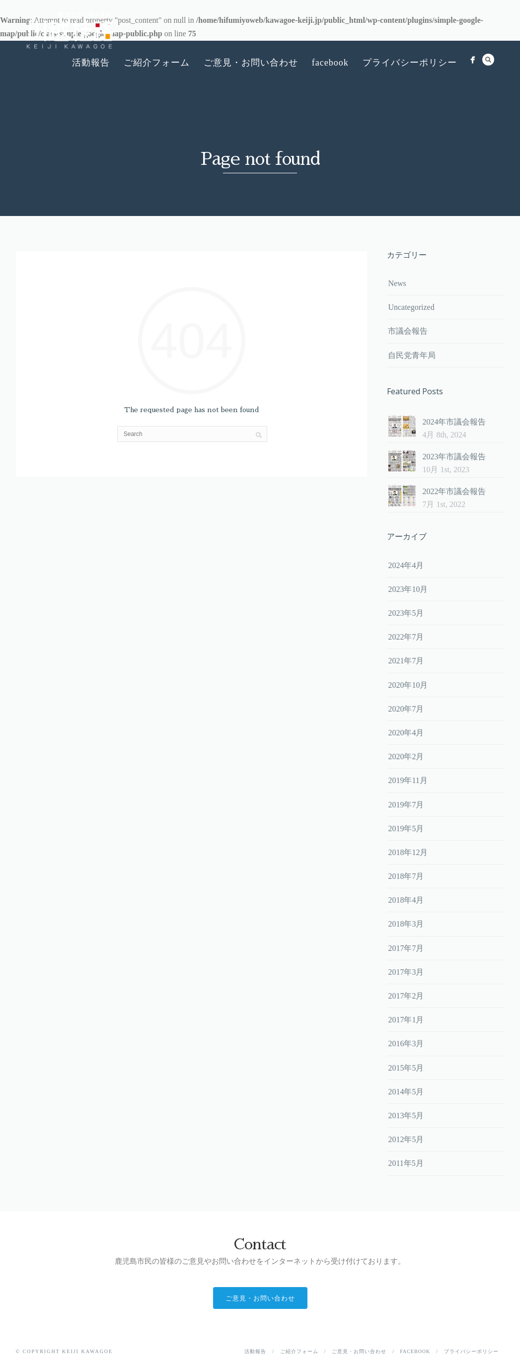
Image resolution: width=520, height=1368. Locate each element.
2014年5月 (406, 1091)
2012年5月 (406, 1139)
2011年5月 (405, 1163)
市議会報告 (408, 331)
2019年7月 (406, 804)
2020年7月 (406, 709)
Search (488, 60)
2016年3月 (406, 1043)
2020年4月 (406, 732)
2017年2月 (406, 996)
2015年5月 (406, 1068)
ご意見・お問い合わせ (251, 63)
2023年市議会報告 (454, 456)
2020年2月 (406, 756)
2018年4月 (406, 900)
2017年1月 (406, 1019)
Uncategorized (411, 307)
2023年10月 (408, 589)
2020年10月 (408, 685)
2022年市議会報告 (454, 491)
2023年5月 (406, 613)
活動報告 (91, 63)
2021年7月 (406, 660)
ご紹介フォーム (157, 63)
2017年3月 (406, 972)
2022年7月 (406, 637)
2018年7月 (406, 876)
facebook (330, 63)
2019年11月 (407, 780)
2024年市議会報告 (454, 422)
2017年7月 (406, 948)
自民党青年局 (412, 355)
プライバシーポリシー (410, 63)
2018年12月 (408, 852)
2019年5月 (406, 828)
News (397, 283)
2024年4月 (406, 565)
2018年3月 (406, 924)
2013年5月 (406, 1115)
